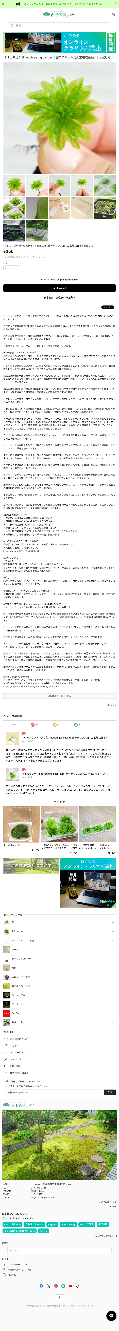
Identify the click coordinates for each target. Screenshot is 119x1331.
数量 (5, 263)
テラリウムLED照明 (21, 958)
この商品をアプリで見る (59, 696)
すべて (14, 725)
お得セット (17, 1022)
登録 (110, 1092)
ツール (15, 949)
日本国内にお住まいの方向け (59, 297)
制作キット (17, 931)
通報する (110, 705)
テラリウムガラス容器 (23, 940)
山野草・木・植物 (21, 977)
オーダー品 (17, 1004)
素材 (14, 968)
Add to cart (59, 288)
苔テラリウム (18, 995)
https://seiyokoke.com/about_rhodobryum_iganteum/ (31, 686)
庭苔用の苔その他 (21, 986)
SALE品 (16, 1013)
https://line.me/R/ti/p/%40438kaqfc (21, 551)
